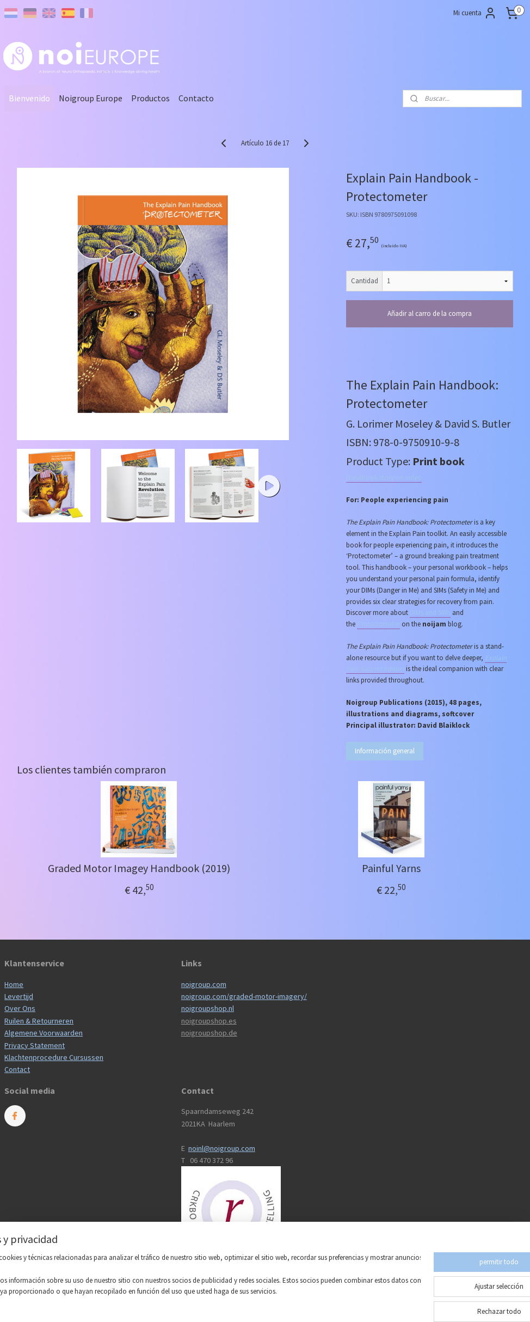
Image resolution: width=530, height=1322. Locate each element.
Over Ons (19, 1008)
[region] (193, 1281)
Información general (385, 751)
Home (13, 984)
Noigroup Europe (90, 98)
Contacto (196, 98)
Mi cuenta (475, 13)
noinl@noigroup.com (221, 1148)
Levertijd (18, 996)
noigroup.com (203, 984)
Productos (150, 98)
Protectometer (378, 624)
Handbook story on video (384, 477)
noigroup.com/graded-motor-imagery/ (244, 996)
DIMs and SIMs (430, 612)
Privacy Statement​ (34, 1045)
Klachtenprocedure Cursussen (53, 1057)
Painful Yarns (391, 868)
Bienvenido (29, 98)
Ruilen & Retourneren (38, 1021)
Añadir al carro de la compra (429, 313)
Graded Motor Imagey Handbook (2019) (139, 868)
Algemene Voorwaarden (43, 1033)
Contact (17, 1069)
